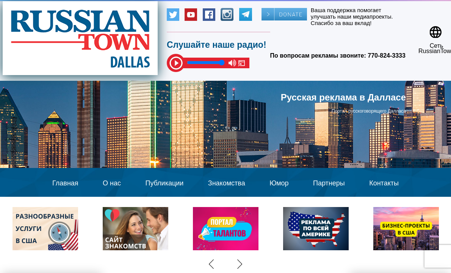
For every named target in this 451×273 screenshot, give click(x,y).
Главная (65, 183)
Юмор (278, 183)
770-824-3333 (387, 55)
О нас (112, 183)
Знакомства (226, 183)
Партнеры (329, 183)
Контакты (384, 183)
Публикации (164, 183)
